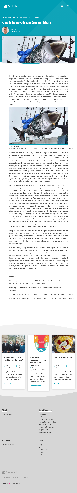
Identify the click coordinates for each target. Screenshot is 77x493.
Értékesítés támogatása (47, 422)
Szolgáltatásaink (45, 410)
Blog (10, 17)
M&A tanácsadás (45, 432)
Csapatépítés (43, 430)
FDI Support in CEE (45, 417)
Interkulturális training (46, 427)
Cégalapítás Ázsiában (46, 419)
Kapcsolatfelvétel (8, 445)
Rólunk (4, 410)
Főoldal (4, 17)
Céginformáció (7, 414)
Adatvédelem (43, 450)
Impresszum (43, 452)
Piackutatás (43, 414)
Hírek (40, 447)
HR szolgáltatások (45, 424)
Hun (68, 5)
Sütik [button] (40, 455)
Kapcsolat (6, 440)
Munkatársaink (7, 417)
